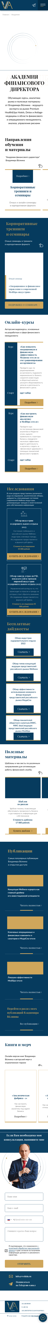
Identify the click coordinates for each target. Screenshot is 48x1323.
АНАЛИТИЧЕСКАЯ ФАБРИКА (33, 1310)
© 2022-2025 (11, 1316)
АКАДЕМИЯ (26, 1303)
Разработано (32, 1316)
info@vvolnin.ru (23, 1276)
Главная (6, 15)
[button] (23, 698)
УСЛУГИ (25, 1307)
